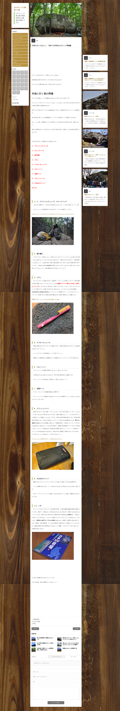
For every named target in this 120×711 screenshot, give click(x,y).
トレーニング (16, 43)
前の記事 (35, 628)
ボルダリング (16, 49)
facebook (15, 103)
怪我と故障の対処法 (17, 65)
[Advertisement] (56, 60)
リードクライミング (17, 55)
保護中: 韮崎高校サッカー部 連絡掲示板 (94, 61)
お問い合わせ (15, 99)
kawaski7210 (36, 619)
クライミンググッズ (17, 34)
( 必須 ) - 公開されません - (40, 676)
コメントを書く (36, 621)
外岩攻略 (15, 62)
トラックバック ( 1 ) (56, 656)
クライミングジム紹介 (17, 37)
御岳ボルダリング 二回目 (91, 194)
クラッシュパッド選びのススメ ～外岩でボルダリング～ (47, 438)
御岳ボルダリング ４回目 (91, 116)
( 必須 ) (35, 671)
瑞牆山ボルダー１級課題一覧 (70, 648)
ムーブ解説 (15, 52)
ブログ (14, 46)
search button (18, 103)
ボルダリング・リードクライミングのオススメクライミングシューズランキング (53, 214)
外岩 (14, 59)
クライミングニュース (17, 40)
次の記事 (76, 628)
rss (13, 103)
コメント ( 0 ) (73, 656)
